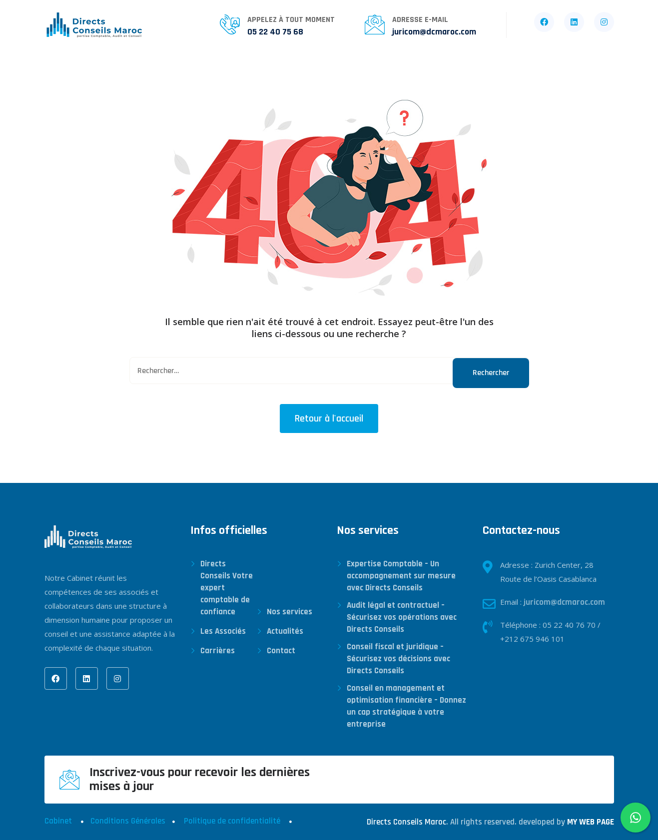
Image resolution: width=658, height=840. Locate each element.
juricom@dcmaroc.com (434, 31)
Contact (423, 71)
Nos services (225, 71)
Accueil (61, 71)
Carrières (363, 71)
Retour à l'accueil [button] (329, 418)
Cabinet (58, 821)
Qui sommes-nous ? (137, 71)
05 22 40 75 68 (275, 31)
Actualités (297, 71)
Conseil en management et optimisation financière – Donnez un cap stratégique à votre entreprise (406, 706)
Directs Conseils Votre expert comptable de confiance (226, 587)
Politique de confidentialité (232, 821)
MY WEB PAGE (590, 822)
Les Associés (223, 631)
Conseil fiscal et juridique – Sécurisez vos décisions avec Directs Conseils (398, 658)
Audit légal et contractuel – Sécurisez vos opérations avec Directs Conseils (402, 617)
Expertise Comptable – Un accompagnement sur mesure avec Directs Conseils (401, 575)
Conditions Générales (127, 821)
